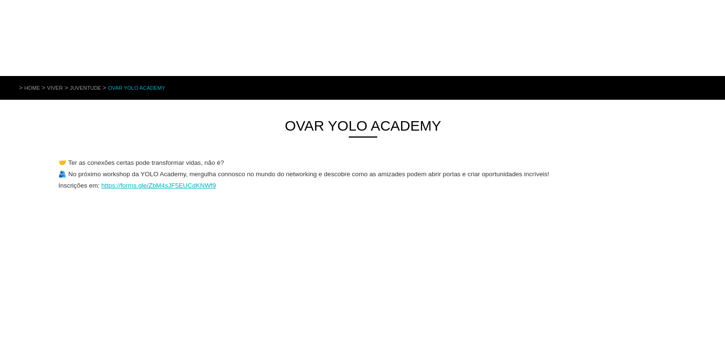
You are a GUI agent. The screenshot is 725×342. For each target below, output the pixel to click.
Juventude (86, 88)
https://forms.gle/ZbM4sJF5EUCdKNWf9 (158, 185)
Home (32, 88)
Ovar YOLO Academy (136, 88)
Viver (55, 88)
